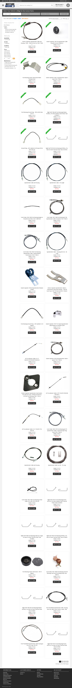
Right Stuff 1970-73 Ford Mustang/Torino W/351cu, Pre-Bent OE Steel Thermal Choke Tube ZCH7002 (57, 645)
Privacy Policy (6, 682)
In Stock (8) (7, 39)
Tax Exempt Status (7, 676)
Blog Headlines (40, 676)
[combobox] (12, 14)
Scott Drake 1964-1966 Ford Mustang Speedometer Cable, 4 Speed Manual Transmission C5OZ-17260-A (32, 253)
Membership (56, 678)
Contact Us (12, 0)
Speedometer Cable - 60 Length (57, 182)
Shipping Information (7, 675)
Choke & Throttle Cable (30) (10, 29)
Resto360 (5, 672)
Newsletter (56, 676)
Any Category (7, 25)
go (13, 58)
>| (67, 661)
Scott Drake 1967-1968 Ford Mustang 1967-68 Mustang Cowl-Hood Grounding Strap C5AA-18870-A (57, 573)
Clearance (6, 43)
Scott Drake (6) (7, 63)
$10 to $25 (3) (7, 52)
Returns (21, 674)
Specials (38, 675)
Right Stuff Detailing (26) (9, 62)
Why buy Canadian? (7, 678)
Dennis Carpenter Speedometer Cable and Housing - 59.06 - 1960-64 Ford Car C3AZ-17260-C (32, 43)
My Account (56, 672)
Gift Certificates (40, 674)
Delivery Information (7, 681)
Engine (15, 18)
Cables (19, 18)
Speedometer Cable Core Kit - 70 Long (57, 465)
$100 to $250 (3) (7, 56)
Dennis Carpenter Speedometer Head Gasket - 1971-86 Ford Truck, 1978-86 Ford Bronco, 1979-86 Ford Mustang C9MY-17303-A (32, 394)
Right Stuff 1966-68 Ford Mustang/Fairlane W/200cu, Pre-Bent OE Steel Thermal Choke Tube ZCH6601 (32, 609)
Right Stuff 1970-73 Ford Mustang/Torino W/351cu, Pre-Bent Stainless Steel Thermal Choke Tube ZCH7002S (57, 501)
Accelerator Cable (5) (9, 32)
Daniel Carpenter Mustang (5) (10, 65)
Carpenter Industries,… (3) (10, 68)
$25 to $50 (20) (7, 53)
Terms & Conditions (7, 683)
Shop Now (64, 14)
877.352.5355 (5, 0)
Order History (56, 674)
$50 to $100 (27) (7, 55)
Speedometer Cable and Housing (31, 182)
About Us (5, 679)
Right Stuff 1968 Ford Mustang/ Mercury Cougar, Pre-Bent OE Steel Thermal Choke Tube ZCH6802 (32, 537)
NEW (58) (6, 47)
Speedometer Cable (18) (10, 30)
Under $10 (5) (7, 50)
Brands (38, 672)
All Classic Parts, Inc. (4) (9, 66)
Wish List (56, 675)
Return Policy (5, 674)
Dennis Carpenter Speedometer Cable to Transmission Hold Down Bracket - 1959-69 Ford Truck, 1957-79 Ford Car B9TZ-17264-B (57, 289)
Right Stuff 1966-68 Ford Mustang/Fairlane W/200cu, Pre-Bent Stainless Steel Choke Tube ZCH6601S (57, 114)
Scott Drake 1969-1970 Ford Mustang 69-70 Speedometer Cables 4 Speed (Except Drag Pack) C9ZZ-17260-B (57, 430)
